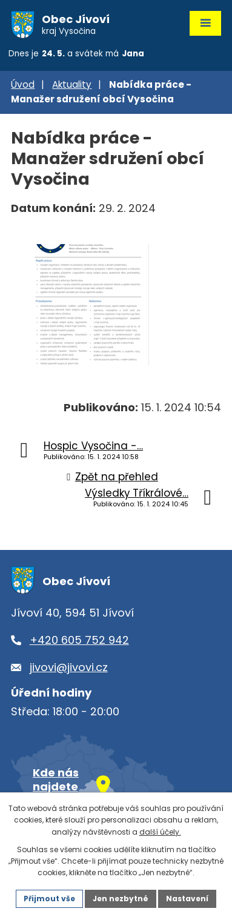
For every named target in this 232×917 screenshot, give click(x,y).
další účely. (160, 832)
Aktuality (71, 84)
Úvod (23, 84)
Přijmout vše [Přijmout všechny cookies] (49, 898)
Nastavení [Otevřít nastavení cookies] (187, 898)
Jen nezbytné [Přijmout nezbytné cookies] (120, 898)
